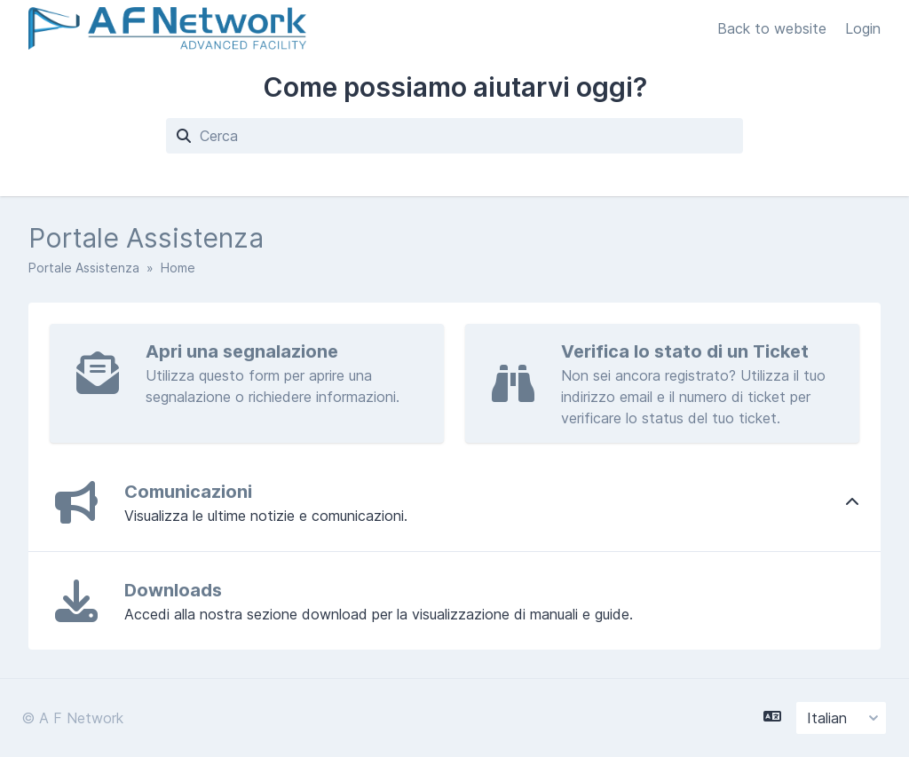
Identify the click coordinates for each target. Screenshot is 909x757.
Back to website (774, 28)
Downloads (173, 590)
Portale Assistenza (83, 267)
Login (863, 28)
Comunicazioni (188, 491)
